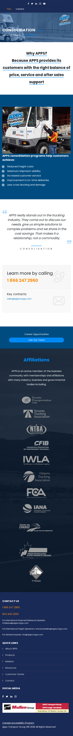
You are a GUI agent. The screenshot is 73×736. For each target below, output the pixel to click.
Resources (10, 667)
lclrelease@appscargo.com (15, 623)
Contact (9, 680)
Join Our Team (36, 340)
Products (15, 35)
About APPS (11, 648)
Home (5, 35)
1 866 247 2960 (11, 607)
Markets (9, 661)
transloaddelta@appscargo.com (51, 629)
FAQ (9, 8)
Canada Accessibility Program (18, 722)
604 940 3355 (10, 614)
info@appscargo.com (32, 634)
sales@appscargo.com (19, 298)
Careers (20, 8)
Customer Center (14, 674)
